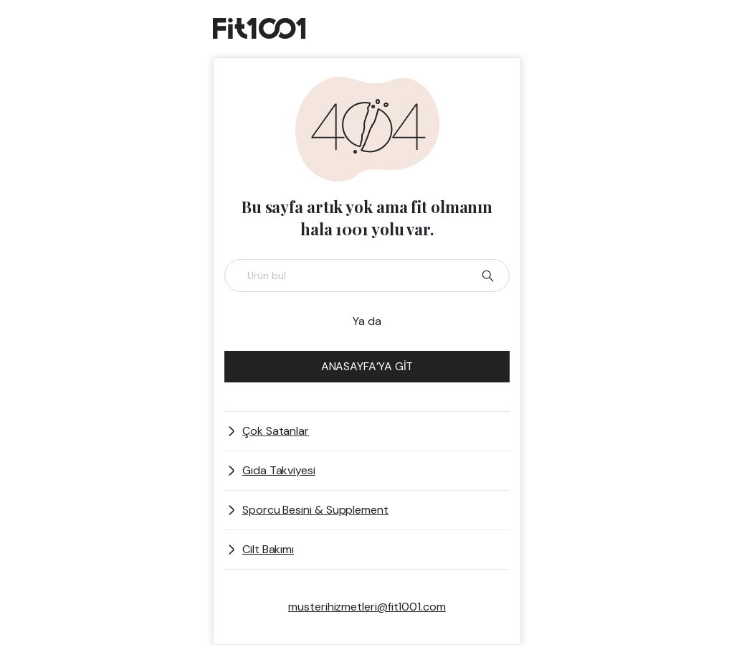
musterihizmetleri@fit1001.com (367, 606)
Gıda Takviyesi (278, 470)
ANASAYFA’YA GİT (367, 366)
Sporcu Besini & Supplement (315, 509)
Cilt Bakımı (268, 549)
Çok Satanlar (275, 430)
